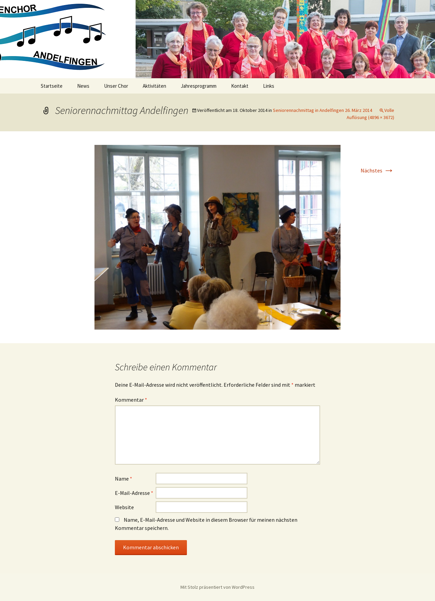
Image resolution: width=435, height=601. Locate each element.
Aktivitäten (154, 86)
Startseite (52, 86)
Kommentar (131, 399)
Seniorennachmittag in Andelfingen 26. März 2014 (322, 110)
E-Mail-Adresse (134, 492)
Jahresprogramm (198, 86)
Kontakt (239, 86)
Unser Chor (116, 86)
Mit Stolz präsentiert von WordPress (217, 587)
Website (124, 507)
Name (123, 478)
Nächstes (377, 170)
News (83, 86)
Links (268, 86)
